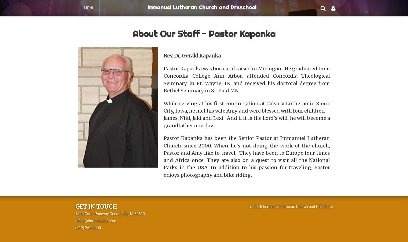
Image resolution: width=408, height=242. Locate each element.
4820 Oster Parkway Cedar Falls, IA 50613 (110, 214)
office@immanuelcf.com (95, 221)
